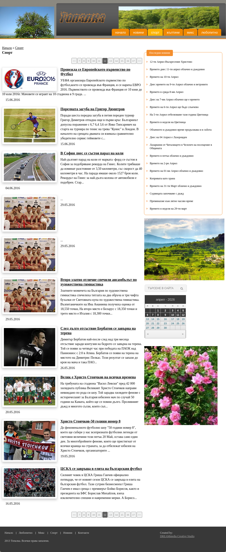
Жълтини (173, 32)
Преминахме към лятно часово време (171, 201)
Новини (138, 32)
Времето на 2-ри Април (163, 163)
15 (122, 60)
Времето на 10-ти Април (164, 76)
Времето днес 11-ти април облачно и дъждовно (177, 69)
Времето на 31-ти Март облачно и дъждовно (175, 186)
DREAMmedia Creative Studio (177, 536)
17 (133, 60)
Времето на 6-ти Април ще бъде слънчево (174, 107)
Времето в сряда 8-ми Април (166, 92)
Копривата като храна (162, 178)
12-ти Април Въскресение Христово (171, 61)
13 (110, 60)
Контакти (83, 532)
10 (93, 60)
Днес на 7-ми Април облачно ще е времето (175, 99)
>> (139, 60)
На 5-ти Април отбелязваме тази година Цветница (179, 114)
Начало (120, 32)
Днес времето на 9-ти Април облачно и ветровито (179, 84)
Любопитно (209, 32)
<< (74, 60)
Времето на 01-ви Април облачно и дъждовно (176, 170)
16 (128, 60)
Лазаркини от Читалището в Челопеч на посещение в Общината (181, 146)
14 (116, 60)
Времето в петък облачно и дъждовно (171, 155)
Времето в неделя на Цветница (168, 122)
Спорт (155, 32)
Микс (190, 32)
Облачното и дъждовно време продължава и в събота (181, 129)
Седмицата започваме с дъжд (167, 193)
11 (99, 60)
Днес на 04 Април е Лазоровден (168, 137)
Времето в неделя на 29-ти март (168, 208)
